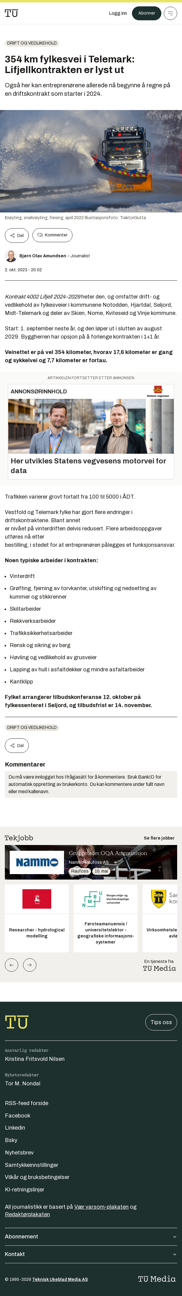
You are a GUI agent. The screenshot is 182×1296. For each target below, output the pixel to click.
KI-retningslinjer (24, 1190)
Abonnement (91, 1237)
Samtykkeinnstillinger (31, 1165)
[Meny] (170, 13)
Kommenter (52, 235)
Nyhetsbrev (19, 1153)
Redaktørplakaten (27, 1214)
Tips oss (161, 1022)
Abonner (146, 13)
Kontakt (91, 1254)
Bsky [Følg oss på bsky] (11, 1140)
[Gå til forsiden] (11, 13)
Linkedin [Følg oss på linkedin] (15, 1128)
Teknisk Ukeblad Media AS (60, 1279)
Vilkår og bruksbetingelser (37, 1177)
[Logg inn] (118, 13)
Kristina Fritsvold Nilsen (35, 1059)
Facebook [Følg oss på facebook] (17, 1116)
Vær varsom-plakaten (101, 1207)
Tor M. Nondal (22, 1084)
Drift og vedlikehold (32, 43)
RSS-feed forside (26, 1103)
